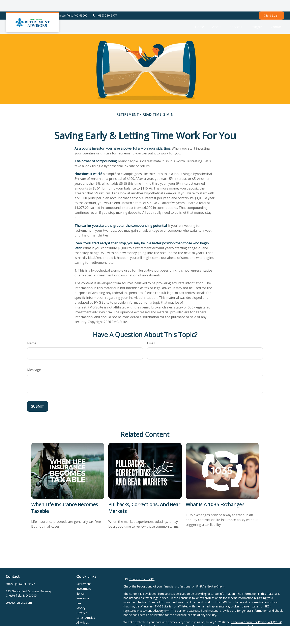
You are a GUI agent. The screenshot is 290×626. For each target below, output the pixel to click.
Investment (83, 577)
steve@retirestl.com (19, 591)
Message (34, 358)
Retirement (83, 572)
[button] (199, 15)
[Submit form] (37, 395)
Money (80, 596)
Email (151, 331)
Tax (78, 592)
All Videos (82, 611)
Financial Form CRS (141, 568)
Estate (80, 582)
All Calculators (85, 616)
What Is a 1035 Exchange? (215, 493)
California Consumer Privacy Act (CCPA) (256, 610)
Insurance (82, 587)
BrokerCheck (215, 575)
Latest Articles (85, 606)
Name (31, 331)
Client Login (271, 4)
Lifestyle (81, 601)
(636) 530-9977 (104, 4)
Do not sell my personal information (241, 615)
